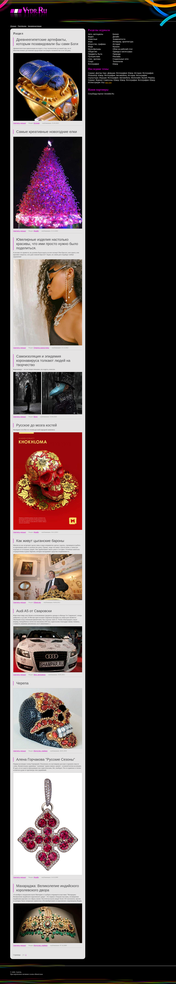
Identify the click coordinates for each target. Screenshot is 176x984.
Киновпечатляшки (35, 26)
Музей (144, 78)
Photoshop (92, 75)
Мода (36, 416)
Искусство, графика (40, 751)
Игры (90, 42)
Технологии (118, 61)
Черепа (22, 683)
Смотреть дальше (19, 123)
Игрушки (103, 78)
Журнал (13, 26)
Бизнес (116, 34)
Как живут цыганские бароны (40, 541)
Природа (116, 54)
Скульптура (93, 78)
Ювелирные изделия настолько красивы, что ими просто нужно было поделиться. (47, 243)
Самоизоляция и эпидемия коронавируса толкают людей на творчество (43, 360)
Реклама (116, 56)
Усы (103, 82)
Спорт (90, 61)
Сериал (91, 73)
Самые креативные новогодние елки (46, 132)
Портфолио (22, 26)
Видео (91, 37)
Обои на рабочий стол (123, 49)
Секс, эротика (94, 59)
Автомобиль (121, 75)
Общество (37, 602)
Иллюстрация (94, 82)
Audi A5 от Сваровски (34, 611)
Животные (92, 39)
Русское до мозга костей (36, 425)
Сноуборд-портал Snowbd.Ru (101, 94)
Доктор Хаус (101, 73)
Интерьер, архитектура (123, 42)
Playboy (151, 78)
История (37, 123)
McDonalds (136, 78)
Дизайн (36, 231)
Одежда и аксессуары (41, 348)
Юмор (115, 64)
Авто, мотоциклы (40, 674)
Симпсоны (108, 80)
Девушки (111, 73)
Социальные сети (120, 59)
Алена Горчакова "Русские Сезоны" (45, 759)
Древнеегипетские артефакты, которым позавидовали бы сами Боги (47, 42)
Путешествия (94, 56)
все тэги (108, 83)
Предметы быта (95, 54)
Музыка (116, 46)
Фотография (93, 64)
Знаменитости (119, 39)
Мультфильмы (94, 49)
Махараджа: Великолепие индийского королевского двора (47, 888)
